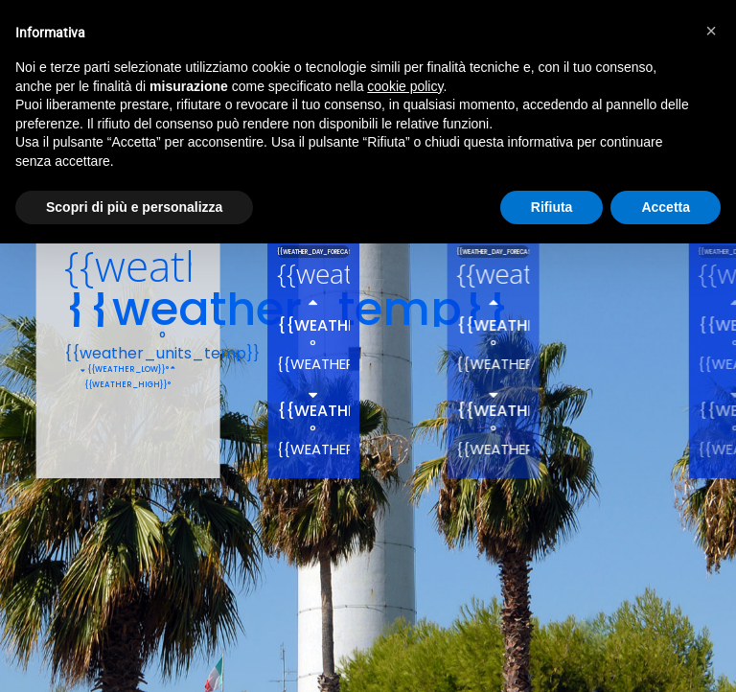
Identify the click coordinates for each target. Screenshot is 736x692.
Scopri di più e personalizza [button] (134, 207)
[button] (711, 30)
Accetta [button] (665, 207)
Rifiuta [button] (552, 207)
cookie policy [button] (405, 86)
